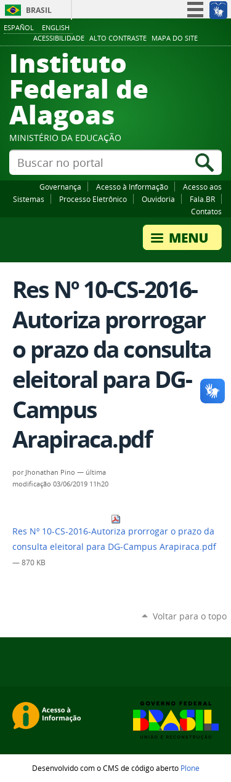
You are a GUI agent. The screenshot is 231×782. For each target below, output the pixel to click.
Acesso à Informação (132, 186)
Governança (60, 186)
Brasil (39, 10)
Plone (190, 768)
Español (19, 27)
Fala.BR (202, 199)
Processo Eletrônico (93, 199)
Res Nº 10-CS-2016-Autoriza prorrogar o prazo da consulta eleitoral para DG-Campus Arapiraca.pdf (114, 533)
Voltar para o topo (190, 616)
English (56, 27)
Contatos (206, 211)
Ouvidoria (158, 199)
